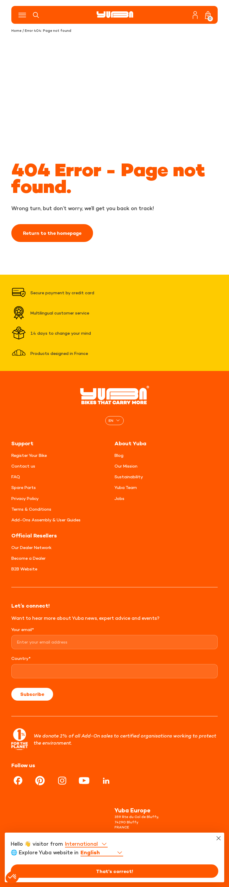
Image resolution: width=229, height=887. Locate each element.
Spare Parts (23, 487)
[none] (114, 420)
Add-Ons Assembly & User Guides (46, 519)
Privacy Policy (25, 498)
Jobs (119, 498)
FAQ (15, 476)
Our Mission (125, 465)
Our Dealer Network (31, 547)
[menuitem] (114, 420)
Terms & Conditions (31, 509)
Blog (118, 455)
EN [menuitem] (111, 420)
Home (16, 31)
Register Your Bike (29, 455)
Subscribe (32, 694)
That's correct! (114, 871)
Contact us (23, 465)
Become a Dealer (28, 558)
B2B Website (24, 568)
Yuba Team (125, 487)
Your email (22, 629)
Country (21, 658)
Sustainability (128, 476)
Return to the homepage (52, 233)
